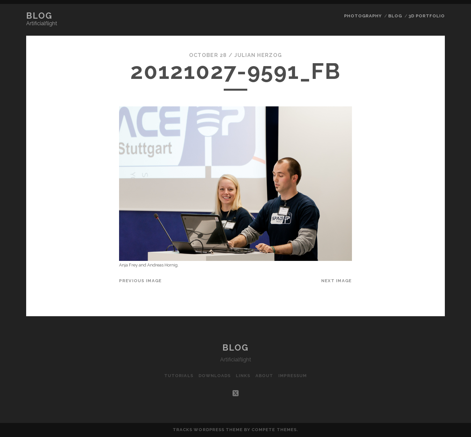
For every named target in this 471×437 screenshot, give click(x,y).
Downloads (215, 375)
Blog (39, 16)
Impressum (292, 375)
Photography (363, 15)
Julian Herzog (258, 55)
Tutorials (178, 375)
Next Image (336, 280)
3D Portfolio (427, 15)
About (264, 375)
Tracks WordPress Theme (208, 429)
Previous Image (140, 280)
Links (243, 375)
